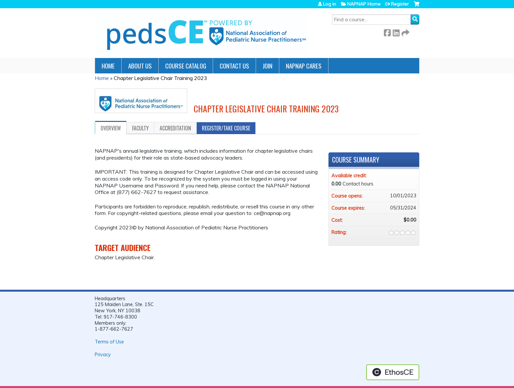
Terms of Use (109, 342)
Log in (329, 4)
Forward (405, 31)
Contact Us (234, 65)
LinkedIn (396, 31)
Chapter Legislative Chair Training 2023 (160, 78)
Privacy (103, 355)
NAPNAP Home (364, 4)
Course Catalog (185, 65)
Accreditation (175, 128)
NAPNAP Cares (304, 65)
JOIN (267, 65)
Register (400, 4)
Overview (111, 128)
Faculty (140, 128)
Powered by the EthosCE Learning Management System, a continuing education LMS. (392, 372)
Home (108, 65)
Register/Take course (226, 128)
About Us (140, 65)
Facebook (387, 31)
